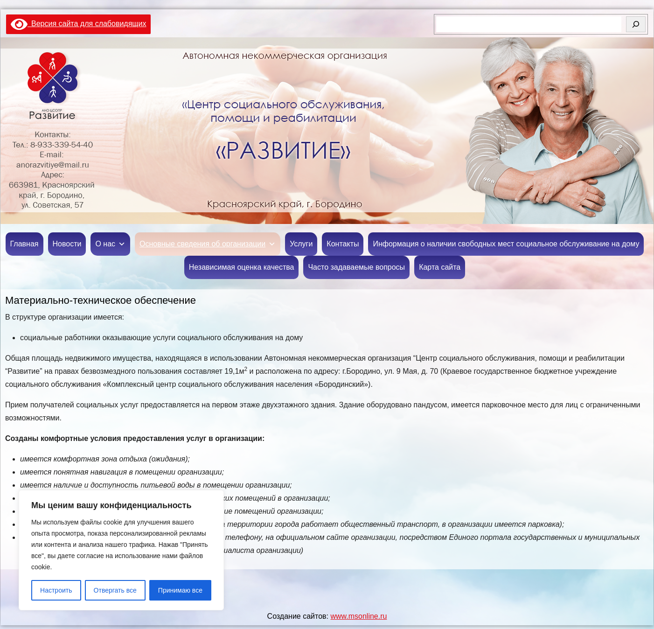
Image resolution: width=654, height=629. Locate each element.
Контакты (343, 244)
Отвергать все (115, 590)
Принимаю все (180, 590)
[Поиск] (636, 24)
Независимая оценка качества (241, 267)
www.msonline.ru (358, 616)
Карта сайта (439, 267)
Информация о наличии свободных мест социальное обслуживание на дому (506, 244)
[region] (121, 550)
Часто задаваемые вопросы (356, 267)
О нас (110, 244)
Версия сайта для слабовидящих (78, 24)
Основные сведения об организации (207, 244)
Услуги (301, 244)
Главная (24, 244)
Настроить (56, 590)
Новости (67, 244)
